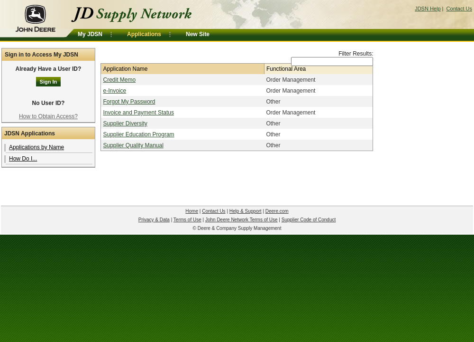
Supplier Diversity (125, 123)
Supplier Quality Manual (133, 145)
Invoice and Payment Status (138, 112)
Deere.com (277, 211)
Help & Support (245, 211)
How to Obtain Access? (48, 116)
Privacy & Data (154, 219)
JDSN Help (427, 8)
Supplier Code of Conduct (309, 219)
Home (191, 211)
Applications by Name (36, 147)
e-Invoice (114, 90)
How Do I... (23, 158)
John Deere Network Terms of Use (241, 219)
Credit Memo (119, 79)
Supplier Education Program (138, 134)
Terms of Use (187, 219)
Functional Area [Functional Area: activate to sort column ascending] (286, 69)
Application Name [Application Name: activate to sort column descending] (125, 69)
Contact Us (459, 8)
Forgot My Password (129, 101)
